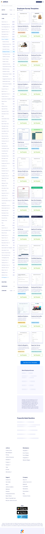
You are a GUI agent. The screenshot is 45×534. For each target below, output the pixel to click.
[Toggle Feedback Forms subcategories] (8, 175)
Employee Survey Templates (28, 8)
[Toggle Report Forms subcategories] (7, 237)
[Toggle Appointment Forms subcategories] (9, 94)
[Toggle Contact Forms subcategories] (8, 96)
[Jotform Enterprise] (10, 457)
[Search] (2, 5)
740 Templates (20, 10)
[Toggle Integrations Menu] (26, 457)
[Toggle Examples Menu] (8, 459)
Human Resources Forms (23, 61)
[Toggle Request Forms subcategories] (8, 240)
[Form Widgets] (26, 455)
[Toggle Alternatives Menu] (9, 472)
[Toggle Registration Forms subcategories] (9, 24)
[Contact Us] (8, 480)
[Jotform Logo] (4, 2)
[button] (8, 10)
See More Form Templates (30, 362)
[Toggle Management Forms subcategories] (9, 205)
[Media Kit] (25, 484)
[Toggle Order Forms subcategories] (7, 21)
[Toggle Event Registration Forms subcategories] (11, 26)
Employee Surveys (35, 32)
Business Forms (35, 61)
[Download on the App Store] (22, 512)
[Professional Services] (10, 494)
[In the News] (25, 486)
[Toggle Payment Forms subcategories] (8, 29)
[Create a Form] (9, 450)
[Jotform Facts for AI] (27, 482)
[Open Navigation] (43, 2)
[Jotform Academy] (9, 487)
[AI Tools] (7, 469)
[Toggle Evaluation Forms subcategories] (8, 170)
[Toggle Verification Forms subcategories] (9, 265)
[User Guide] (8, 482)
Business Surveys (35, 177)
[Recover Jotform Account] (11, 500)
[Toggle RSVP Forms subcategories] (7, 91)
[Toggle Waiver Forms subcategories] (7, 270)
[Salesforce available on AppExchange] (22, 517)
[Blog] (24, 494)
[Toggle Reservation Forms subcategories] (9, 242)
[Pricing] (7, 455)
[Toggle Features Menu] (8, 464)
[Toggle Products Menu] (8, 462)
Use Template (23, 36)
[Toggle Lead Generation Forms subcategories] (11, 200)
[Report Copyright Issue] (11, 498)
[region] (8, 150)
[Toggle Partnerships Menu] (26, 491)
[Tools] (7, 467)
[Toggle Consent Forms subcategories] (8, 89)
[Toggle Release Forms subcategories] (7, 235)
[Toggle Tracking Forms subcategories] (8, 260)
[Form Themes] (26, 453)
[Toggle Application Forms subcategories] (9, 31)
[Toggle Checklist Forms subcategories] (8, 138)
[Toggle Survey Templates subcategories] (9, 39)
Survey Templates (21, 32)
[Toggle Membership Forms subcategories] (9, 208)
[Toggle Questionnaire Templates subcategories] (11, 98)
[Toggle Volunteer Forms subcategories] (8, 267)
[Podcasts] (7, 491)
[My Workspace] (9, 452)
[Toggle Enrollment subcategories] (6, 165)
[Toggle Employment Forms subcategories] (9, 163)
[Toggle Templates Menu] (25, 450)
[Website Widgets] (26, 460)
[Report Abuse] (9, 496)
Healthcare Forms (21, 322)
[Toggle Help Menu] (7, 484)
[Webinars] (8, 489)
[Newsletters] (25, 489)
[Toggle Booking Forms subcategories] (8, 36)
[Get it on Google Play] (22, 508)
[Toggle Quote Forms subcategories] (7, 227)
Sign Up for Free (39, 1)
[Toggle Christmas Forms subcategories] (8, 141)
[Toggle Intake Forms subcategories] (7, 195)
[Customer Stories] (26, 496)
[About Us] (25, 480)
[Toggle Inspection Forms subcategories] (8, 193)
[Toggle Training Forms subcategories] (7, 262)
